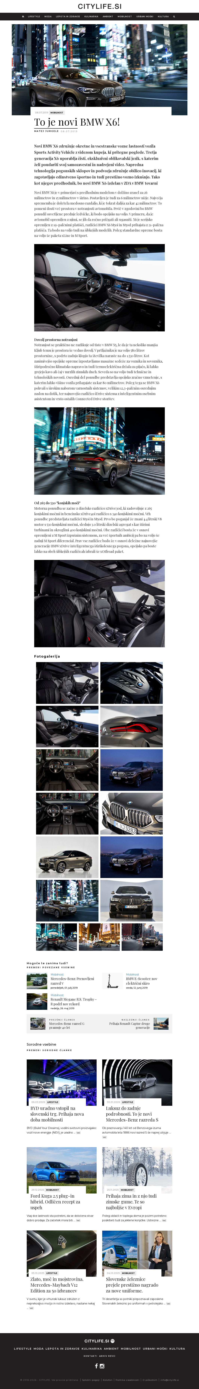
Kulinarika (91, 16)
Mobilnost (125, 16)
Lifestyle (34, 16)
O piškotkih (150, 1380)
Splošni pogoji (91, 1380)
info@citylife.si (170, 1380)
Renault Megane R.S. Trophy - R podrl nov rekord (74, 1001)
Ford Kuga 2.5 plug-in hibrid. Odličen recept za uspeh (55, 1201)
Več (78, 1132)
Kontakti (90, 1356)
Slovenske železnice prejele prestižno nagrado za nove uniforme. (132, 1285)
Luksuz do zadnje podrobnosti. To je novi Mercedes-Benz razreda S (132, 1114)
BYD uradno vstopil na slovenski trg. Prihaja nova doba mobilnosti (57, 1114)
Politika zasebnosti (127, 1380)
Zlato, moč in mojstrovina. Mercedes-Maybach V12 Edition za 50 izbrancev (56, 1285)
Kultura (163, 16)
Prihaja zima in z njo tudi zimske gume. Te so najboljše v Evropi (131, 1201)
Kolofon (107, 1380)
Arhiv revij (107, 1356)
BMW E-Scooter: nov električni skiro (141, 981)
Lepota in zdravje (68, 16)
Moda (48, 16)
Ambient (108, 16)
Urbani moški (144, 16)
